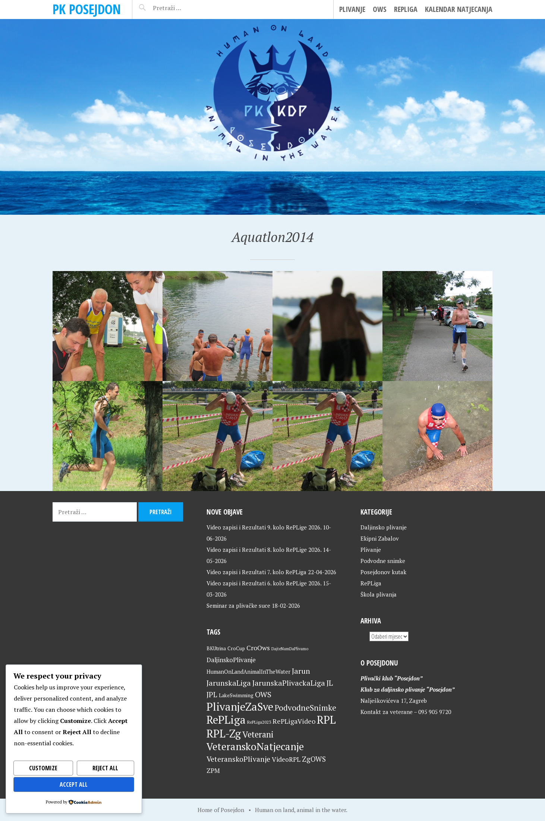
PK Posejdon (87, 9)
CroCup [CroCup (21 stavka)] (236, 648)
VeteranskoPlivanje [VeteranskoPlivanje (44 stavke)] (238, 759)
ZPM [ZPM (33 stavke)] (213, 770)
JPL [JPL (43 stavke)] (212, 694)
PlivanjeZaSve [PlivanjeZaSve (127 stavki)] (240, 706)
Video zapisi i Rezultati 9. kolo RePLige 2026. (264, 527)
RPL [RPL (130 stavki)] (326, 720)
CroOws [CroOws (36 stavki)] (258, 647)
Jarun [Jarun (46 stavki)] (301, 671)
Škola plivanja (378, 594)
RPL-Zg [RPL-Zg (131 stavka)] (224, 733)
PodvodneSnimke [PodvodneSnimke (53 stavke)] (305, 707)
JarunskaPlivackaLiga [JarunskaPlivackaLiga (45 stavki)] (288, 683)
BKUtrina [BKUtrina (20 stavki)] (216, 648)
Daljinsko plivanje (383, 527)
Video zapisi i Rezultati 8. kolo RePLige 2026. (264, 549)
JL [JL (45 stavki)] (330, 683)
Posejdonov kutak (383, 572)
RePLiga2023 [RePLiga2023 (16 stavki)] (259, 722)
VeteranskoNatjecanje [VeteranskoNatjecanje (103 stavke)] (255, 746)
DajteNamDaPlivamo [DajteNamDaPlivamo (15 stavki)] (289, 648)
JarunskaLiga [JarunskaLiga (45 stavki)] (229, 683)
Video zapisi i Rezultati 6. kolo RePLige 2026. (264, 583)
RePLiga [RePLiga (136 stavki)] (226, 720)
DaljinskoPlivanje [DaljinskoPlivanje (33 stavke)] (231, 659)
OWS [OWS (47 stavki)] (263, 694)
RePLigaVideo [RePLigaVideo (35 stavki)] (293, 721)
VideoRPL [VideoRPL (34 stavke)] (286, 759)
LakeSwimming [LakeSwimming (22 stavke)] (236, 695)
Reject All (105, 768)
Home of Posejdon (221, 810)
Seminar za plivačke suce (238, 605)
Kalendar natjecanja (458, 9)
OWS (380, 9)
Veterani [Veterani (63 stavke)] (258, 734)
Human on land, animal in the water (300, 810)
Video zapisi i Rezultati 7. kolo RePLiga (256, 572)
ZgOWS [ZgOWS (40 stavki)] (314, 759)
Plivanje (352, 9)
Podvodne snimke (382, 560)
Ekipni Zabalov (379, 538)
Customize (43, 768)
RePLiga (406, 9)
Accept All (74, 784)
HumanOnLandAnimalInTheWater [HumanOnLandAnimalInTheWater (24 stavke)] (248, 671)
